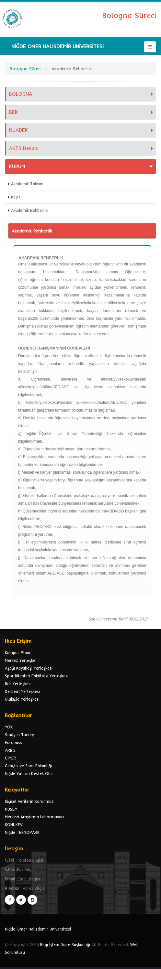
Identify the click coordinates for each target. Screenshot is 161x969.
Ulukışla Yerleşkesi (22, 699)
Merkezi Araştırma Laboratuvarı (34, 816)
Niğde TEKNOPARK (22, 832)
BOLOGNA (20, 94)
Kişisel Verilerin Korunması (29, 801)
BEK (13, 112)
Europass (13, 742)
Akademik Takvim (27, 183)
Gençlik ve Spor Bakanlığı (28, 765)
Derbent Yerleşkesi (22, 691)
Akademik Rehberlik (29, 210)
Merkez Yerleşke (20, 660)
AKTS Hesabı (24, 148)
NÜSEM (11, 809)
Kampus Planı (17, 652)
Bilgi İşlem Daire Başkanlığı (65, 944)
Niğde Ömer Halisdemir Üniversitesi (38, 928)
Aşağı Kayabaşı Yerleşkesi (28, 668)
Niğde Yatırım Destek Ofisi (29, 773)
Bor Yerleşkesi (18, 683)
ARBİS (10, 750)
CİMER (10, 757)
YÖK (9, 726)
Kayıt (15, 196)
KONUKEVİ (14, 824)
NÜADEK (18, 130)
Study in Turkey (19, 734)
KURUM (17, 166)
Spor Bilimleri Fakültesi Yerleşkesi (36, 675)
